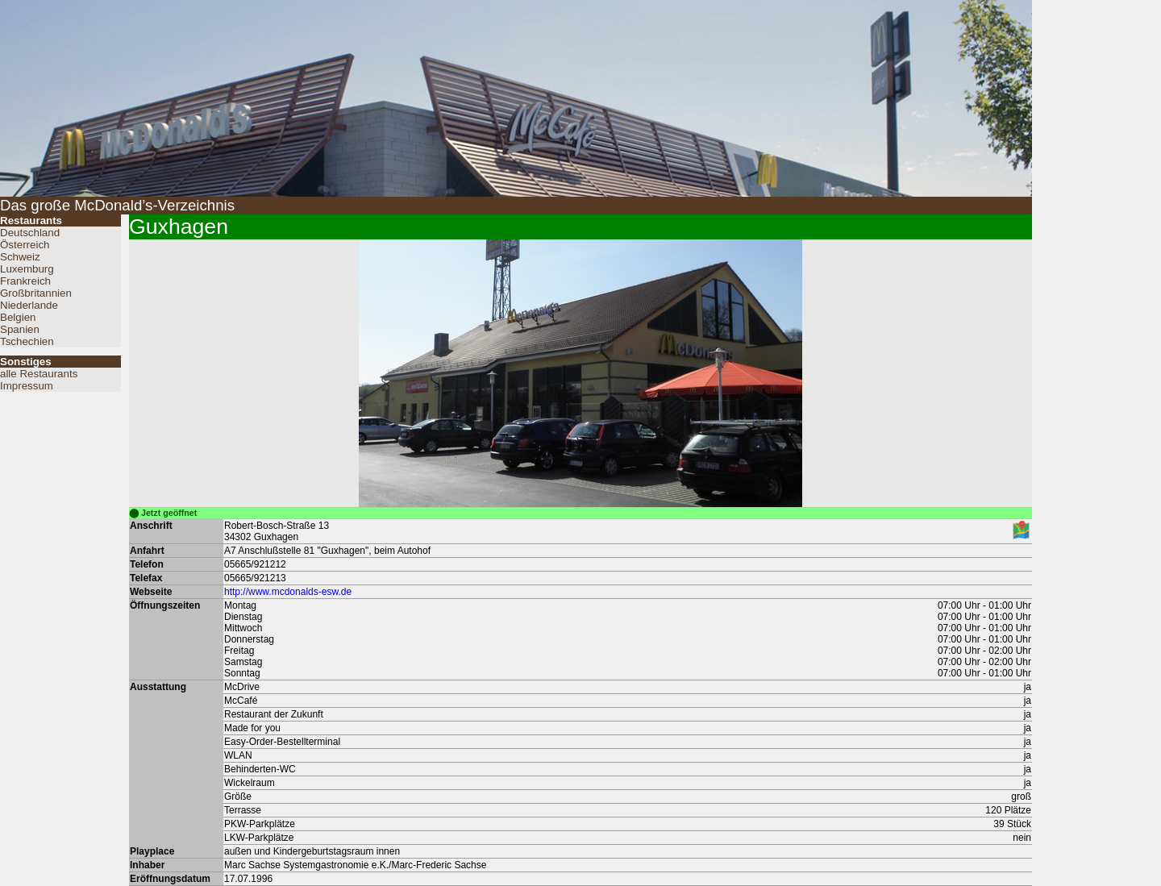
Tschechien (27, 341)
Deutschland (30, 233)
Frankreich (25, 281)
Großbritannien (36, 293)
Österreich (24, 245)
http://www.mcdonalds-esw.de (288, 591)
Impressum (26, 386)
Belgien (17, 317)
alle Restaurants (38, 374)
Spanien (20, 329)
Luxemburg (27, 269)
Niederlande (29, 305)
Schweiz (20, 257)
